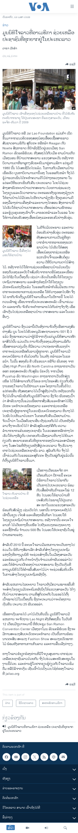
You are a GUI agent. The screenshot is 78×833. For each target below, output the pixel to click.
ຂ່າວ (5, 25)
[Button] (70, 64)
